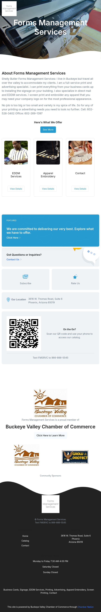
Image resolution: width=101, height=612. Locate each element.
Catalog (25, 540)
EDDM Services (16, 175)
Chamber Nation (86, 607)
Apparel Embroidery (48, 175)
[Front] (10, 8)
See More (48, 129)
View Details (16, 188)
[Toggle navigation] (96, 9)
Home (25, 536)
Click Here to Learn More (50, 435)
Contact (80, 173)
